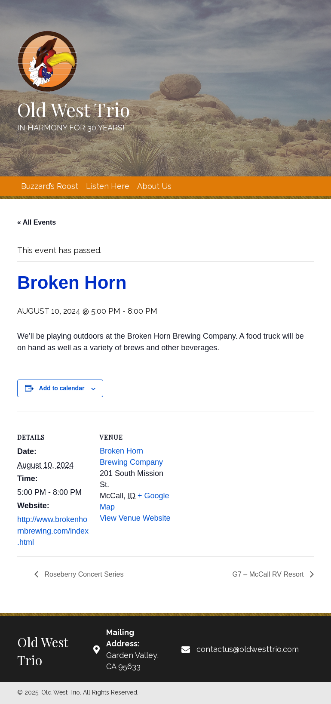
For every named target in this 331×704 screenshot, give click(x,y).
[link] (49, 186)
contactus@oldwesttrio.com (247, 649)
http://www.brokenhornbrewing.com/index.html (53, 530)
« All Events (36, 222)
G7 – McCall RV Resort (269, 574)
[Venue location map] (227, 470)
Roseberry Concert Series (83, 574)
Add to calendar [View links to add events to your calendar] (62, 388)
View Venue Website (135, 518)
